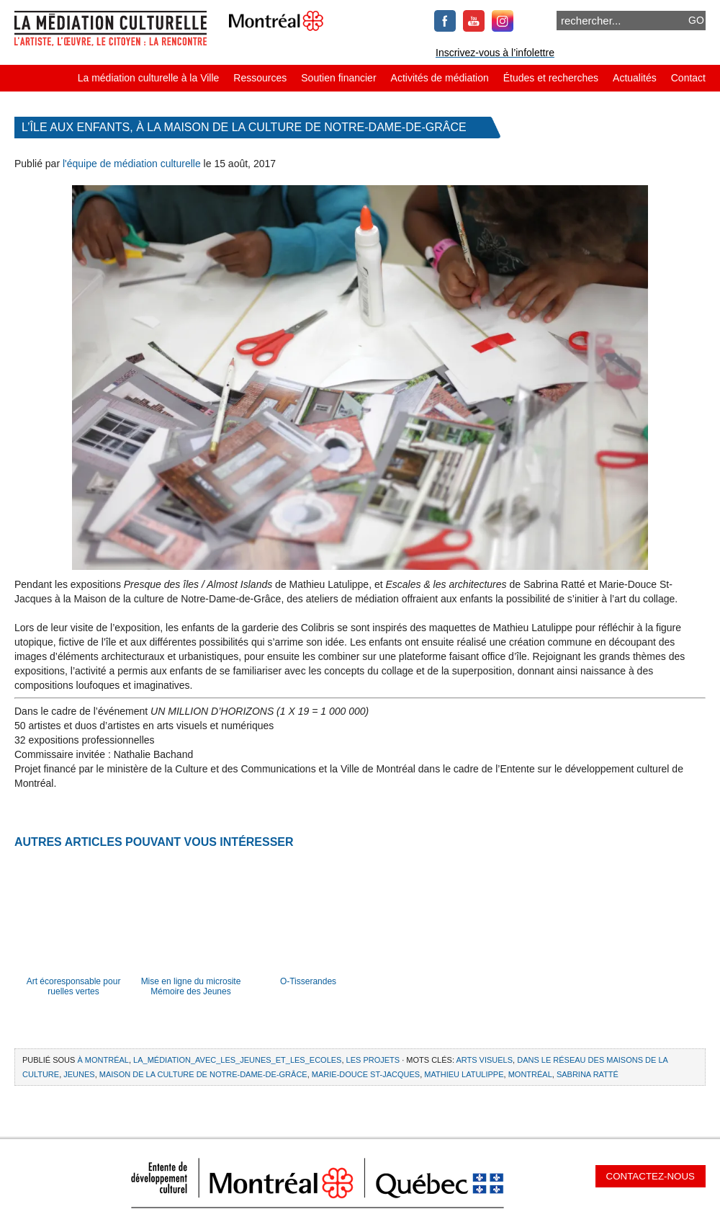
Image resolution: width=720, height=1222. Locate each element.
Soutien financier (338, 78)
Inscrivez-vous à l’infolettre (495, 52)
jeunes (78, 1074)
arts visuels (484, 1060)
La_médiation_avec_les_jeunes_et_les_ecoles (237, 1060)
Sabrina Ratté (587, 1074)
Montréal (530, 1074)
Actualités (635, 78)
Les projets (373, 1060)
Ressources (260, 78)
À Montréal (103, 1060)
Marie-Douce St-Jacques (366, 1074)
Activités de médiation (440, 78)
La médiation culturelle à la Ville (149, 78)
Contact (688, 78)
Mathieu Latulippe (463, 1074)
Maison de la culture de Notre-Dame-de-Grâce (203, 1074)
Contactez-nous (650, 1176)
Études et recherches (550, 78)
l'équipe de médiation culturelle (132, 163)
